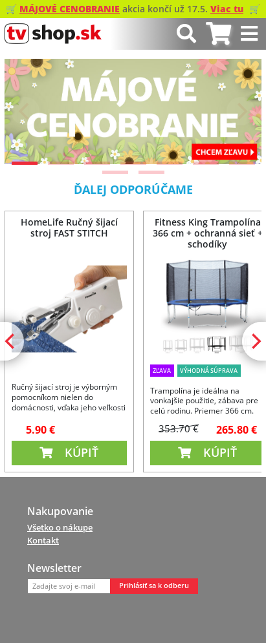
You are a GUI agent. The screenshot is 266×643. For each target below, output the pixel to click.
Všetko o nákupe (60, 527)
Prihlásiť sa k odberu (154, 585)
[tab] (218, 34)
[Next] (241, 111)
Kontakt (43, 540)
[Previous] (25, 111)
